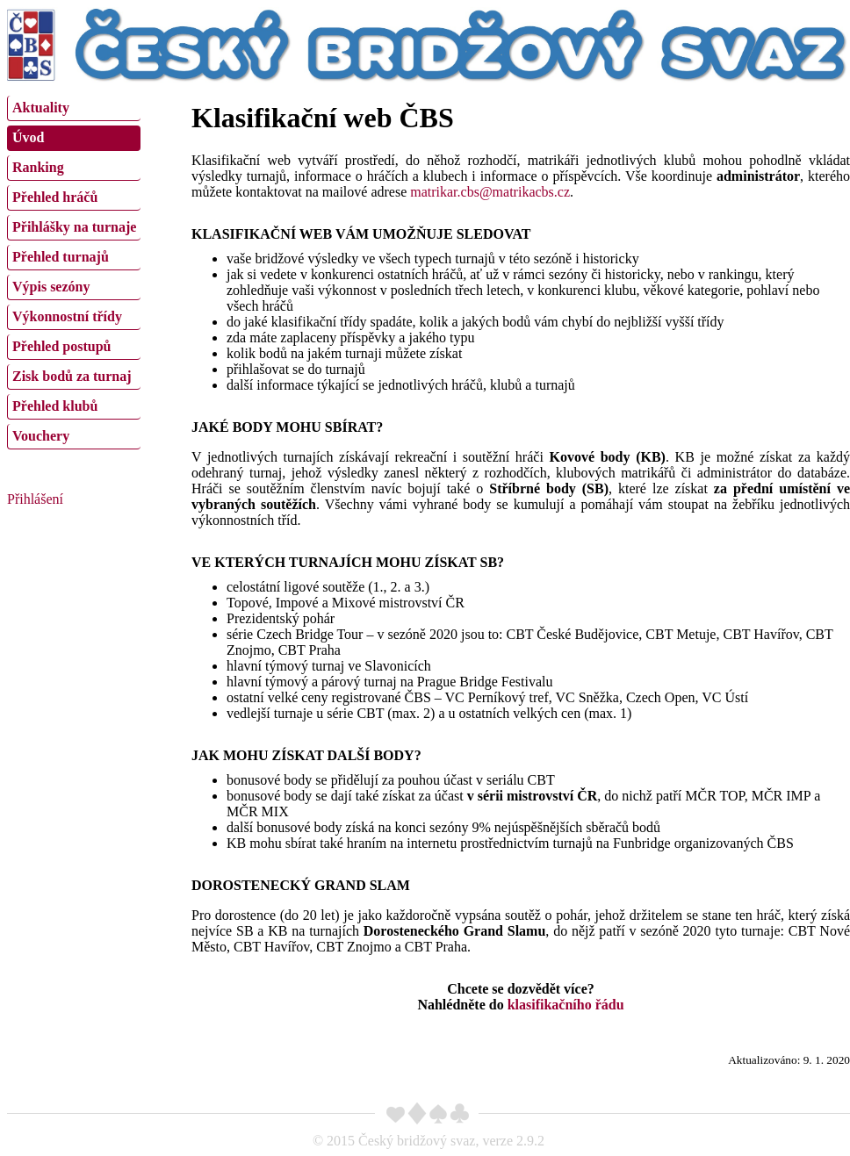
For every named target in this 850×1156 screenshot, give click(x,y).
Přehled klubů (54, 405)
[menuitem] (73, 108)
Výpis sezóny (51, 286)
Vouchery (40, 435)
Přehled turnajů (60, 256)
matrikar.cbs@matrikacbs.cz (490, 191)
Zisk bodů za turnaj (72, 376)
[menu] (73, 270)
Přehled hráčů (54, 197)
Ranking (38, 167)
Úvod (28, 137)
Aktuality (40, 107)
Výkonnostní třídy (67, 316)
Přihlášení (35, 499)
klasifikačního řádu (566, 1004)
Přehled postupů (61, 346)
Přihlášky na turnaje (74, 226)
